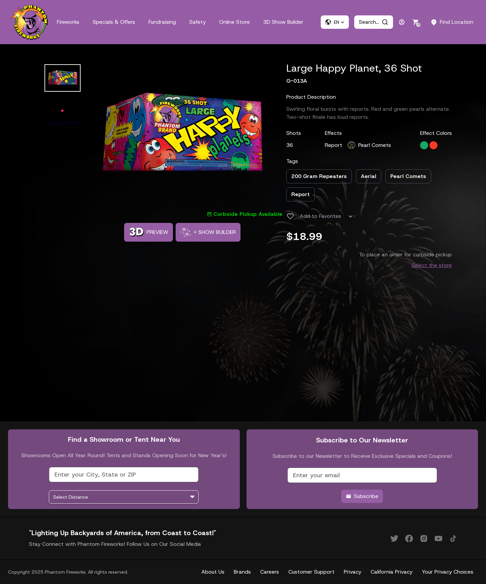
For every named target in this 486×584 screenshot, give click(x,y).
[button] (335, 22)
